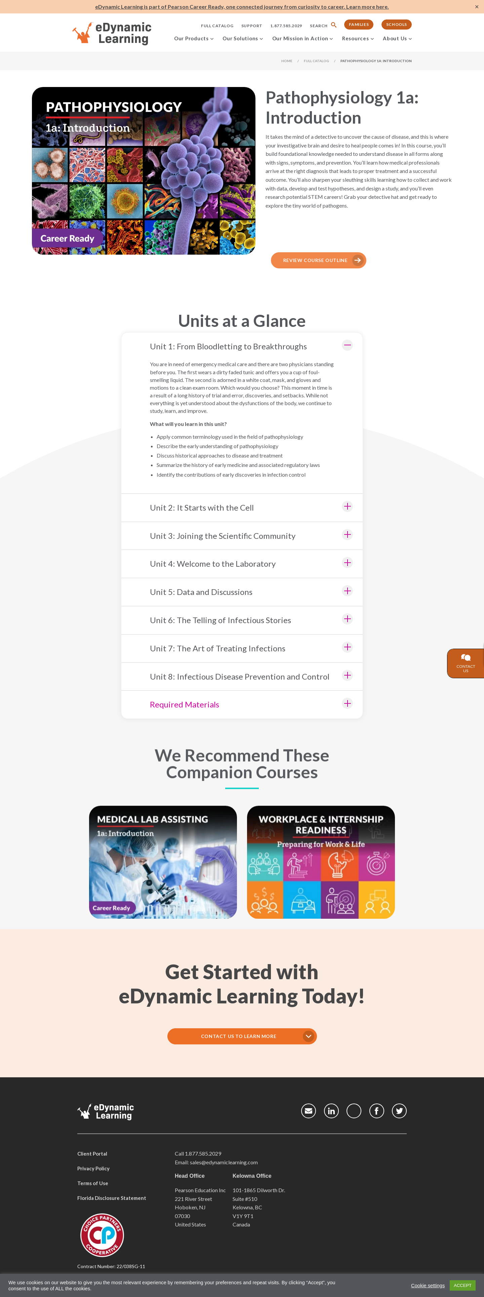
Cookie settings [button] (428, 1285)
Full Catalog (217, 26)
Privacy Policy (93, 1168)
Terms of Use (92, 1183)
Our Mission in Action (300, 38)
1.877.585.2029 (286, 26)
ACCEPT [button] (463, 1285)
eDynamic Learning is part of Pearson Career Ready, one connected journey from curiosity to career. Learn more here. (242, 6)
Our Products (191, 38)
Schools (396, 24)
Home (286, 61)
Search (319, 26)
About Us (395, 38)
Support (252, 26)
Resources (355, 38)
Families (359, 24)
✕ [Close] (477, 7)
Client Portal (92, 1154)
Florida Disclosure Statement (111, 1198)
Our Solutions (240, 38)
